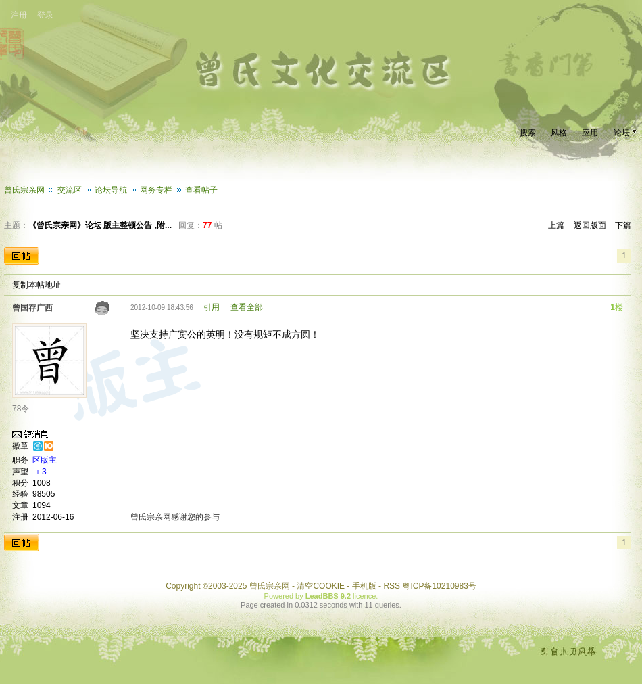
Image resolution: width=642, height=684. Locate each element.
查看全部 (246, 307)
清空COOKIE (321, 586)
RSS (391, 586)
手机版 (364, 586)
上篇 (556, 225)
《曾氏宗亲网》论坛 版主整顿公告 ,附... (100, 225)
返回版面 (590, 225)
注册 (19, 15)
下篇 (623, 225)
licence (364, 596)
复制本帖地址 (36, 285)
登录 (45, 15)
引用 (211, 307)
